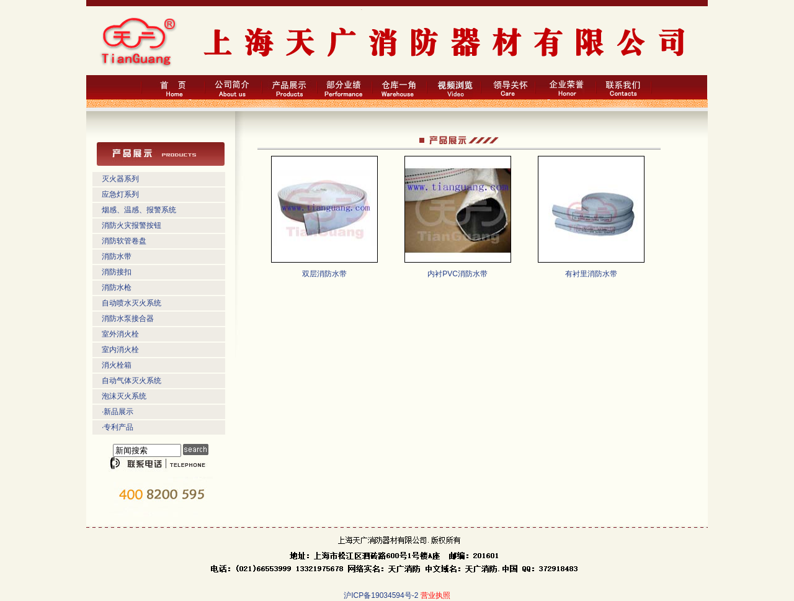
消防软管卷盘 (124, 241)
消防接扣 (117, 272)
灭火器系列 (120, 178)
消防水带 (117, 256)
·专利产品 (117, 427)
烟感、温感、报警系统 (139, 210)
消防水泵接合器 (128, 318)
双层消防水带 (324, 273)
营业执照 (435, 595)
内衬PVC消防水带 (457, 273)
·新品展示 (117, 411)
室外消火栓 (120, 334)
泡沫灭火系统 (124, 396)
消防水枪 (117, 287)
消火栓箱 (117, 365)
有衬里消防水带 (591, 273)
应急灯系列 (120, 194)
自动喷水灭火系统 (131, 303)
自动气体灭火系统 (131, 380)
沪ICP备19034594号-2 (381, 595)
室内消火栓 (120, 349)
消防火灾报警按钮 (131, 225)
